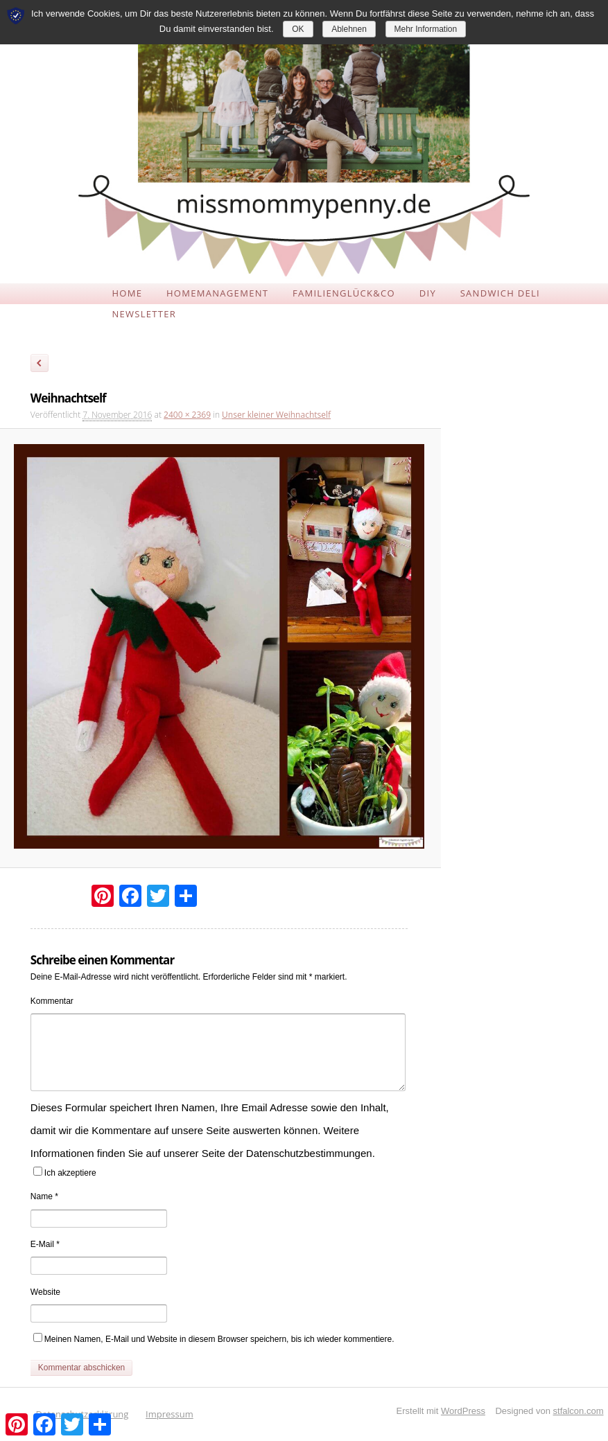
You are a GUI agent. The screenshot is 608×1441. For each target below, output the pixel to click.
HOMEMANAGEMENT (217, 293)
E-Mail (45, 1244)
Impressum (169, 1414)
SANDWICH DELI (500, 293)
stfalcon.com (578, 1411)
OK (298, 29)
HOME (127, 293)
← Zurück (40, 365)
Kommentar (52, 1001)
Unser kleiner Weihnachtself (276, 415)
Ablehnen (349, 29)
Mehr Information (426, 29)
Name (44, 1196)
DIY (427, 293)
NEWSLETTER (144, 314)
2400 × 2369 (187, 415)
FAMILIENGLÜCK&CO (344, 293)
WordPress (463, 1411)
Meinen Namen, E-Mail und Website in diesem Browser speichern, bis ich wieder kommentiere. (219, 1339)
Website (45, 1292)
